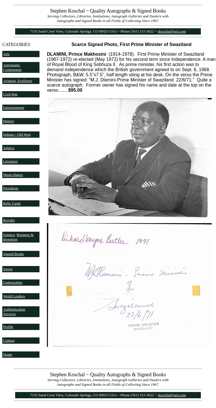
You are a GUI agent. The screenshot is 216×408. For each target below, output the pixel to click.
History (8, 121)
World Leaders (14, 296)
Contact (9, 340)
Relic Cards (12, 203)
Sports (8, 269)
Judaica (8, 148)
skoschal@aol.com (172, 31)
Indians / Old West (17, 134)
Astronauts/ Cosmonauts (12, 67)
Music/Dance (13, 175)
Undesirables (13, 282)
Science (9, 235)
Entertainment (13, 107)
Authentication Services (14, 311)
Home (7, 354)
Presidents (10, 188)
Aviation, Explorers (17, 81)
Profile (8, 327)
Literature (10, 161)
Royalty (9, 220)
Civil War (10, 94)
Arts (6, 54)
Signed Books (13, 254)
